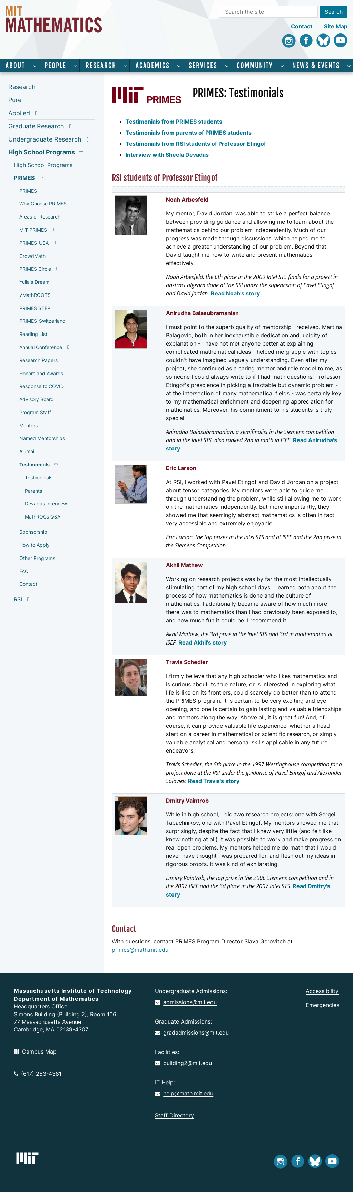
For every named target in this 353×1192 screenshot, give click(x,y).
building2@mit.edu (183, 1062)
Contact (301, 26)
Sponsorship (33, 532)
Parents (33, 491)
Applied (19, 113)
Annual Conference (40, 347)
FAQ (24, 571)
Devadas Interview (46, 503)
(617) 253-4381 (37, 1073)
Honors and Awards (41, 373)
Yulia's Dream (34, 282)
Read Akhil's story (202, 642)
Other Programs (37, 558)
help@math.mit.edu (184, 1093)
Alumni (26, 451)
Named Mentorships (42, 438)
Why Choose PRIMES (43, 203)
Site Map (335, 26)
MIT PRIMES (33, 230)
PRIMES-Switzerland (42, 321)
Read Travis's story (213, 780)
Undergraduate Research (44, 139)
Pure (14, 100)
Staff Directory (174, 1115)
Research (101, 65)
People (55, 65)
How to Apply (34, 545)
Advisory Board (36, 399)
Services (203, 65)
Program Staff (35, 412)
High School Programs (41, 152)
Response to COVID (41, 386)
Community (255, 65)
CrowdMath (32, 256)
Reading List (33, 334)
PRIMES (24, 177)
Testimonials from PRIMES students (174, 121)
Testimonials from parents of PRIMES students (189, 132)
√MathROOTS (35, 295)
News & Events (316, 65)
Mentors (28, 425)
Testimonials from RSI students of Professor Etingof (196, 143)
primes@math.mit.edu (140, 949)
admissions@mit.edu (186, 1002)
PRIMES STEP (34, 308)
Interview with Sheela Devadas (167, 154)
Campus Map (35, 1051)
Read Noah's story (235, 293)
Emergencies (322, 1004)
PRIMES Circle (35, 269)
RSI (18, 599)
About (15, 65)
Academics (153, 65)
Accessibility (322, 991)
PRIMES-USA (34, 243)
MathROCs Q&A (42, 517)
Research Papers (38, 360)
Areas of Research (39, 217)
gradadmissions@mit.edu (192, 1032)
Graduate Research (36, 126)
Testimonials (34, 464)
